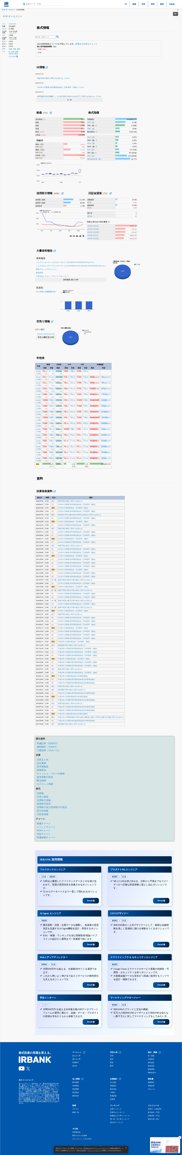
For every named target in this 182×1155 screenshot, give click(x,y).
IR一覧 (69, 100)
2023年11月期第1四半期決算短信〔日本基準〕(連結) (76, 552)
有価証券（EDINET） (48, 743)
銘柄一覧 (75, 1112)
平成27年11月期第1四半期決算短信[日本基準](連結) (76, 693)
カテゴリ (75, 1109)
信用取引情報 (44, 800)
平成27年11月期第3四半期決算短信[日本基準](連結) (76, 679)
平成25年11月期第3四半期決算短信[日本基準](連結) (76, 721)
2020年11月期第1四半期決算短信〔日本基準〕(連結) (76, 604)
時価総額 (113, 1096)
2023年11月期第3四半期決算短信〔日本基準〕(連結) (76, 542)
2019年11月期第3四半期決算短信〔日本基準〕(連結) (76, 618)
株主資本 (113, 1089)
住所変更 (75, 1086)
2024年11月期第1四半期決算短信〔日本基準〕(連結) (76, 535)
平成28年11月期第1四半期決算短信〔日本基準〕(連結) (77, 672)
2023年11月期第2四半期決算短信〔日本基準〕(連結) (76, 549)
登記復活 (75, 1092)
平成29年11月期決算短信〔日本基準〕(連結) (74, 642)
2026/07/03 (12, 24)
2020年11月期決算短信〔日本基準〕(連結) (73, 587)
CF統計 (112, 1092)
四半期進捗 (42, 766)
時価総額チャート (46, 837)
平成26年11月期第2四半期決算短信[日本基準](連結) (76, 707)
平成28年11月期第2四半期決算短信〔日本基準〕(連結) (77, 666)
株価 (134, 4)
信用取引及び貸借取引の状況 (52, 807)
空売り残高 (42, 797)
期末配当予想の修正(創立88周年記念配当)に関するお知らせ (79, 515)
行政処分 (151, 1059)
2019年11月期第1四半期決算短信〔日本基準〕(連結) (76, 624)
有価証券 (151, 1086)
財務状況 (41, 770)
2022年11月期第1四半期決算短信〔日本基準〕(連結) (76, 566)
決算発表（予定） (154, 1116)
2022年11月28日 (93, 232)
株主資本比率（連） (94, 159)
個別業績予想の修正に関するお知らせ (72, 645)
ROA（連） (91, 143)
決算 (12, 52)
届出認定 (151, 1062)
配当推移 (41, 780)
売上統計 (113, 1082)
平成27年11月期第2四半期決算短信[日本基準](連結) (76, 683)
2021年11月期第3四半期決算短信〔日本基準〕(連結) (76, 573)
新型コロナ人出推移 (79, 1135)
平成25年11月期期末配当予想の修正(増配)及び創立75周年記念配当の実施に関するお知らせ (91, 717)
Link (3, 51)
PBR (3, 35)
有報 (10, 49)
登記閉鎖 (75, 1089)
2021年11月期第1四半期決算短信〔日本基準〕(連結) (76, 583)
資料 (3, 49)
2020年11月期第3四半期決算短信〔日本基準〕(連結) (76, 594)
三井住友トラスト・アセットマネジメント (52, 276)
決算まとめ (42, 759)
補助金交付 (152, 1072)
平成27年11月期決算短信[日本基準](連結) (73, 676)
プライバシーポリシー (101, 1148)
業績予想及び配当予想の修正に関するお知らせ (75, 580)
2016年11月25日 (93, 226)
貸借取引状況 (44, 803)
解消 (111, 1066)
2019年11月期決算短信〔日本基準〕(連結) (73, 611)
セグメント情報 (45, 784)
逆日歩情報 (42, 810)
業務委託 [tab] (52, 877)
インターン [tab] (45, 1005)
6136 (3, 24)
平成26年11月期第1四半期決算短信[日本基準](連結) (76, 710)
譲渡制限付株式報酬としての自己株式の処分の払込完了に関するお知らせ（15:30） (69, 96)
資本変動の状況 (45, 777)
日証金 (172, 4)
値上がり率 (76, 1056)
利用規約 (86, 1148)
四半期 (11, 54)
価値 (16, 54)
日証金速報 (42, 814)
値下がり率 (76, 1059)
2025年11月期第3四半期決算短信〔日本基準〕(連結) (76, 511)
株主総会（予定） (154, 1112)
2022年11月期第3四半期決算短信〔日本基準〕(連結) (76, 559)
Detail (91, 900)
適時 (18, 49)
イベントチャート (46, 827)
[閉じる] (179, 1137)
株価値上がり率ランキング (120, 1116)
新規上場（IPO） (154, 1119)
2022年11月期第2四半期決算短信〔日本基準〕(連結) (76, 563)
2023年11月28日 (93, 229)
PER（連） (91, 122)
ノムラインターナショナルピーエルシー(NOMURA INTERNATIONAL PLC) (65, 262)
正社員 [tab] (43, 877)
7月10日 (54, 44)
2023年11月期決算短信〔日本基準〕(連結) (73, 539)
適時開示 (151, 1082)
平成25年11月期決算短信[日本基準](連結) (73, 714)
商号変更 (75, 1082)
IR (126, 4)
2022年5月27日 (92, 235)
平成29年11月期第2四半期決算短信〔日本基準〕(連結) (77, 652)
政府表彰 (151, 1066)
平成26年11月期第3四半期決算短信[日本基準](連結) (76, 700)
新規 (111, 1062)
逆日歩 (89, 216)
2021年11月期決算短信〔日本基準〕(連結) (73, 570)
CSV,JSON (13, 56)
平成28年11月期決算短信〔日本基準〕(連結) (74, 659)
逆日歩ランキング (116, 1122)
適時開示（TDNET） (47, 747)
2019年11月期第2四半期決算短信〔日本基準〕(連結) (76, 621)
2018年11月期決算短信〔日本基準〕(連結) (73, 628)
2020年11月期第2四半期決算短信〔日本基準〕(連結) (76, 597)
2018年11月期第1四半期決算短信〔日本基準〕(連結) (76, 638)
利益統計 (113, 1086)
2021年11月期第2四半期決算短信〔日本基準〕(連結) (76, 576)
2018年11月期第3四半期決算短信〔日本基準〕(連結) (76, 631)
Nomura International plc (46, 334)
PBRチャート (43, 834)
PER (3, 29)
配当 (3, 41)
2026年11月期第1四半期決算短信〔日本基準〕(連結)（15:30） (61, 87)
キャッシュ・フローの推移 (51, 773)
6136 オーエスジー (8, 10)
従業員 (112, 1099)
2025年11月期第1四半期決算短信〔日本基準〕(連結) (76, 518)
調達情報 (151, 1069)
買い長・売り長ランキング (120, 1119)
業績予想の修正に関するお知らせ (70, 501)
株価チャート (44, 823)
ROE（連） (91, 137)
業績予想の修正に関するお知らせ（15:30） (54, 78)
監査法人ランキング (117, 1112)
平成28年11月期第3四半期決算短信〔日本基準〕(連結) (77, 662)
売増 (111, 1056)
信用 (152, 4)
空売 (143, 4)
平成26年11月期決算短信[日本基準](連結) (73, 697)
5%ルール (151, 1089)
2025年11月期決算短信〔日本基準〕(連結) (73, 508)
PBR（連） (91, 129)
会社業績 (41, 763)
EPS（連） (91, 150)
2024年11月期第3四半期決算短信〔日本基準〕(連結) (76, 525)
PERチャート (43, 830)
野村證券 (39, 273)
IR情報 (40, 793)
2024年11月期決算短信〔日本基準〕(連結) (73, 522)
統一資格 (151, 1056)
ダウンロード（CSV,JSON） (82, 1139)
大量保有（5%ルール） (49, 750)
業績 (16, 52)
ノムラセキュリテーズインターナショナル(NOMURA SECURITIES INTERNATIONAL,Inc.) (71, 266)
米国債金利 (76, 1132)
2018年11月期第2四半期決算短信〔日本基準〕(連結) (76, 635)
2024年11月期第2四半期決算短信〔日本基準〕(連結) (76, 532)
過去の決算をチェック (86, 44)
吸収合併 (75, 1096)
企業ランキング (115, 1109)
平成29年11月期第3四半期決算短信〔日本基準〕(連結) (77, 648)
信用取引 (75, 1062)
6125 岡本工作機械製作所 (46, 292)
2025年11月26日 (93, 238)
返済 (111, 1059)
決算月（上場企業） (155, 1109)
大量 (14, 49)
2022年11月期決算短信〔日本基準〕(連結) (73, 556)
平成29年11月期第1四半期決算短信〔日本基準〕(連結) (77, 655)
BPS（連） (91, 156)
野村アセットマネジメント (46, 269)
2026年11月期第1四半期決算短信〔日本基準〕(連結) (76, 504)
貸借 (162, 4)
